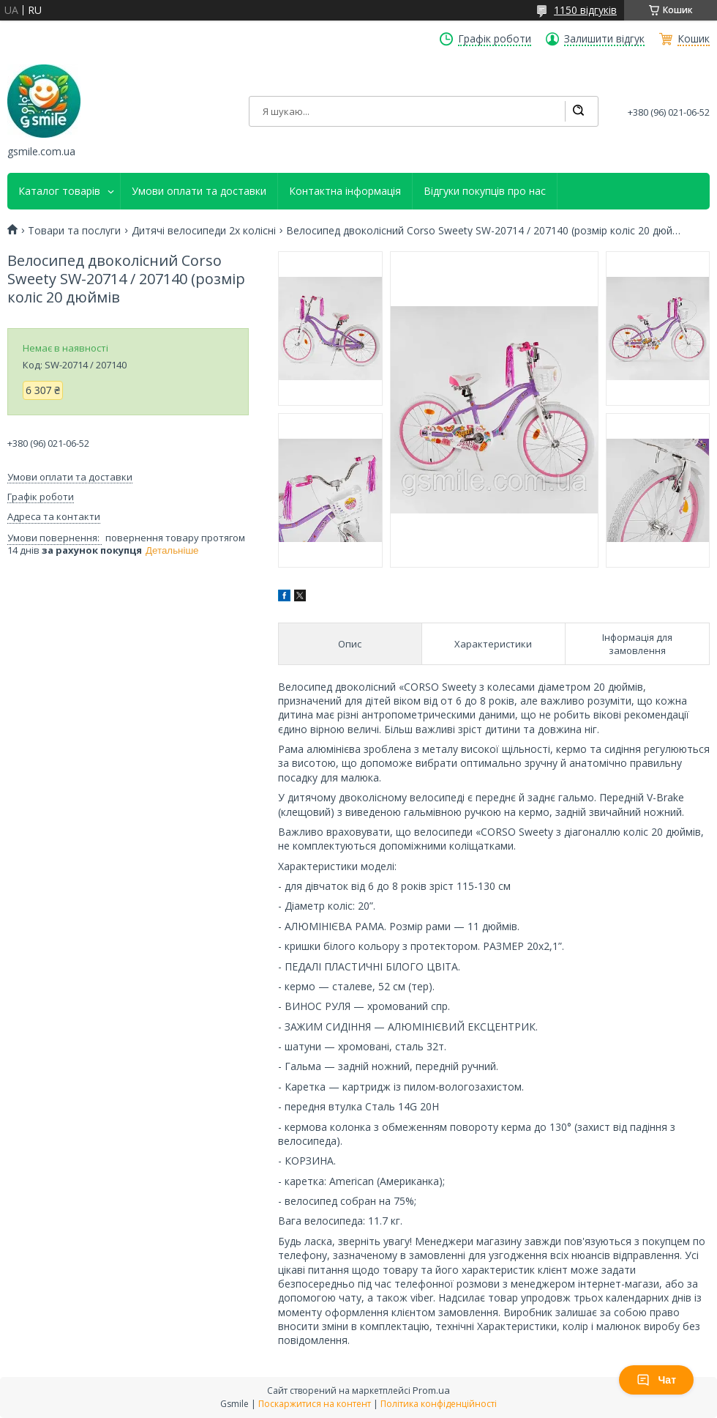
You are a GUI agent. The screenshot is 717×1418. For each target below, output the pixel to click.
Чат (656, 1380)
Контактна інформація (345, 191)
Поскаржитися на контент (314, 1403)
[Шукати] (578, 111)
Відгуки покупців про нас (485, 191)
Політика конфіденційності (438, 1403)
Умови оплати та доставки (199, 191)
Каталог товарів (59, 191)
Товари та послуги (74, 230)
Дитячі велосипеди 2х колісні (204, 230)
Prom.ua (431, 1390)
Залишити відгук (604, 38)
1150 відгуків (585, 10)
